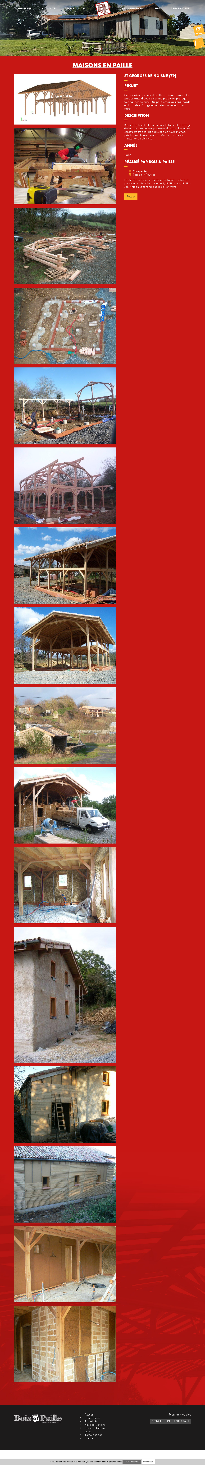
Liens (88, 1431)
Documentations (95, 1428)
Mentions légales (180, 1414)
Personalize (148, 1462)
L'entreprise (92, 1418)
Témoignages (93, 1435)
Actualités (91, 1421)
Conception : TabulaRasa (170, 1421)
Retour (131, 196)
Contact (90, 1438)
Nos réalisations (95, 1425)
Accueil (89, 1414)
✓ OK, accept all (132, 1462)
